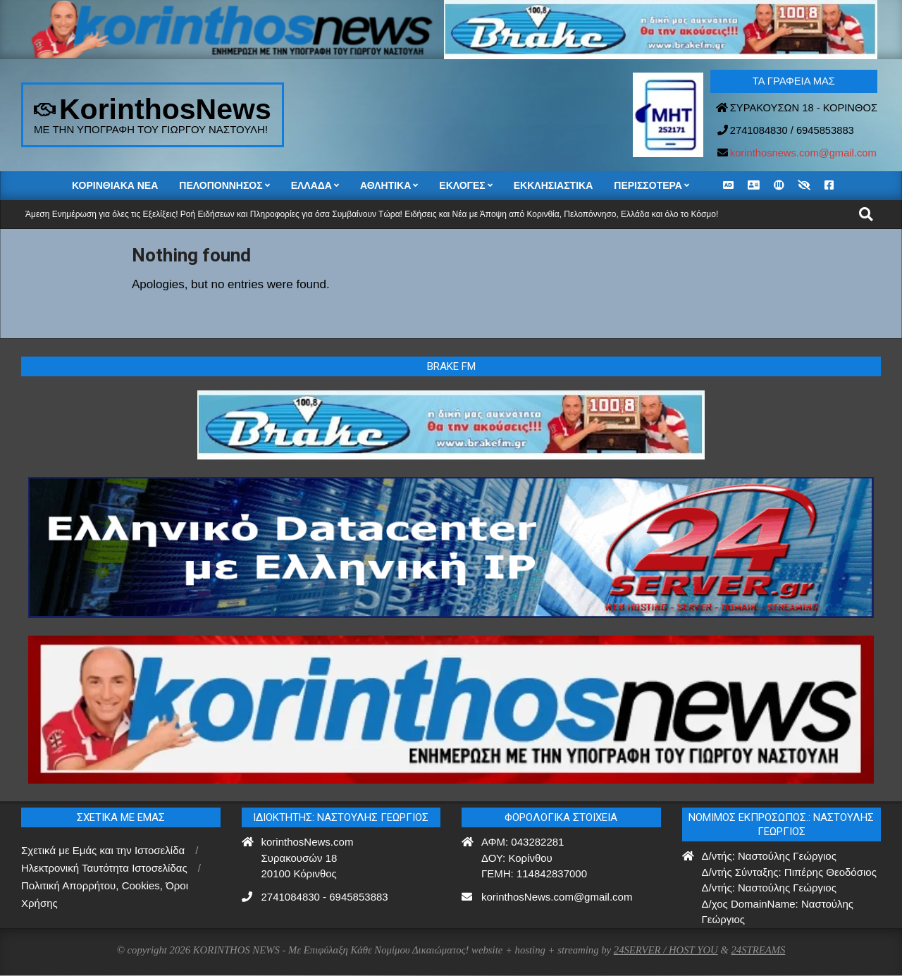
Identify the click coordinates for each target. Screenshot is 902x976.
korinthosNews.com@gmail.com (556, 897)
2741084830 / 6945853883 (792, 130)
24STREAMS (758, 950)
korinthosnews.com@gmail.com (803, 153)
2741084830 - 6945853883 (324, 897)
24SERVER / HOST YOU (666, 950)
